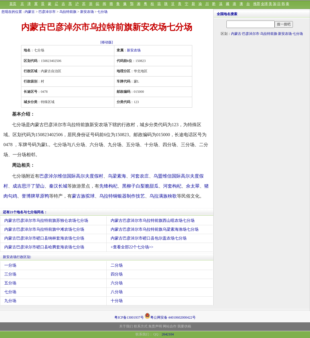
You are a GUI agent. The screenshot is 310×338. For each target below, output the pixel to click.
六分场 (117, 283)
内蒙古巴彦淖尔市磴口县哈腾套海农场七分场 (44, 247)
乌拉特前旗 (67, 12)
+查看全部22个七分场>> (132, 247)
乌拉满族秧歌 (163, 196)
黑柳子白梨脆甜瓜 (140, 186)
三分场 (10, 274)
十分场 (117, 301)
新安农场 (87, 12)
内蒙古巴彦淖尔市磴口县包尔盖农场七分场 (149, 238)
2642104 (168, 334)
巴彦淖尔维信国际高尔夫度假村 (71, 176)
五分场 (10, 283)
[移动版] (106, 42)
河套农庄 (140, 176)
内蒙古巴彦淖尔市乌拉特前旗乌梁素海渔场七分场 (154, 229)
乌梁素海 (117, 176)
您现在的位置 (11, 12)
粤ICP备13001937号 (129, 317)
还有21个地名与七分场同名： (25, 212)
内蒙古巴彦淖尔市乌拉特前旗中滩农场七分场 (44, 229)
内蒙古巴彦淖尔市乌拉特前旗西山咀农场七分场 (152, 220)
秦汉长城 (58, 186)
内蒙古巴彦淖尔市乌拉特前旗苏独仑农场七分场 (46, 220)
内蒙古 (30, 12)
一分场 (10, 265)
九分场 (10, 301)
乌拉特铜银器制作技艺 (122, 196)
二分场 (117, 265)
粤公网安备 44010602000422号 (170, 316)
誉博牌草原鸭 (35, 196)
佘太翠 (193, 186)
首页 (12, 4)
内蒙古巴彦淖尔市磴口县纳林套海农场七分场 (44, 238)
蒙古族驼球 (83, 196)
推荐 (256, 4)
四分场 (117, 274)
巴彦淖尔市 (47, 12)
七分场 (102, 12)
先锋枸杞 (108, 186)
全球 (264, 4)
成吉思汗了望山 (28, 186)
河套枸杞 (172, 186)
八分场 (117, 292)
